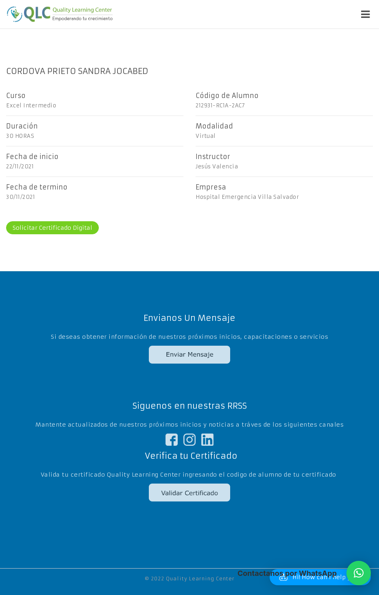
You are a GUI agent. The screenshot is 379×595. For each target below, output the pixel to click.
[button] (358, 573)
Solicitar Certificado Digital (52, 227)
